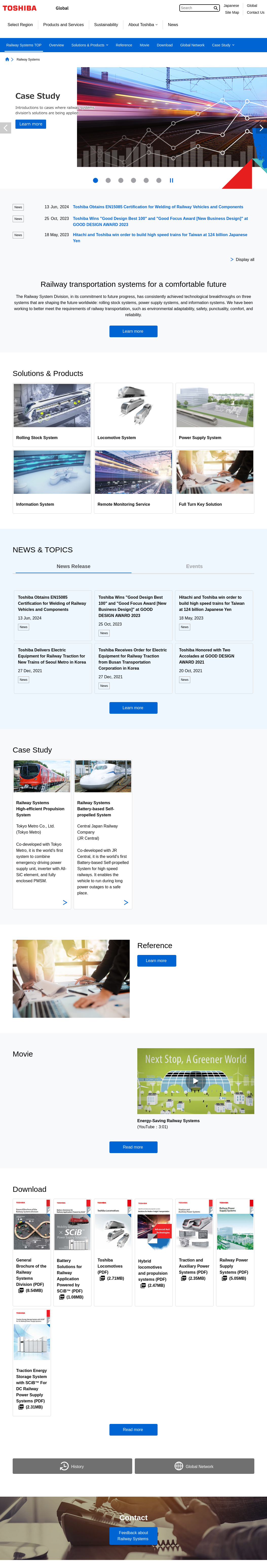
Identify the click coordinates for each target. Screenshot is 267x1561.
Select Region (20, 25)
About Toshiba (143, 25)
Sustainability (106, 25)
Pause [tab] (171, 180)
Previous (5, 128)
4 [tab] (133, 180)
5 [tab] (146, 180)
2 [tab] (108, 180)
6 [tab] (159, 180)
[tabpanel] (133, 644)
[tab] (74, 566)
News (173, 25)
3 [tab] (121, 180)
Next (261, 128)
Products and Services (63, 25)
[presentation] (108, 180)
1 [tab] (95, 180)
